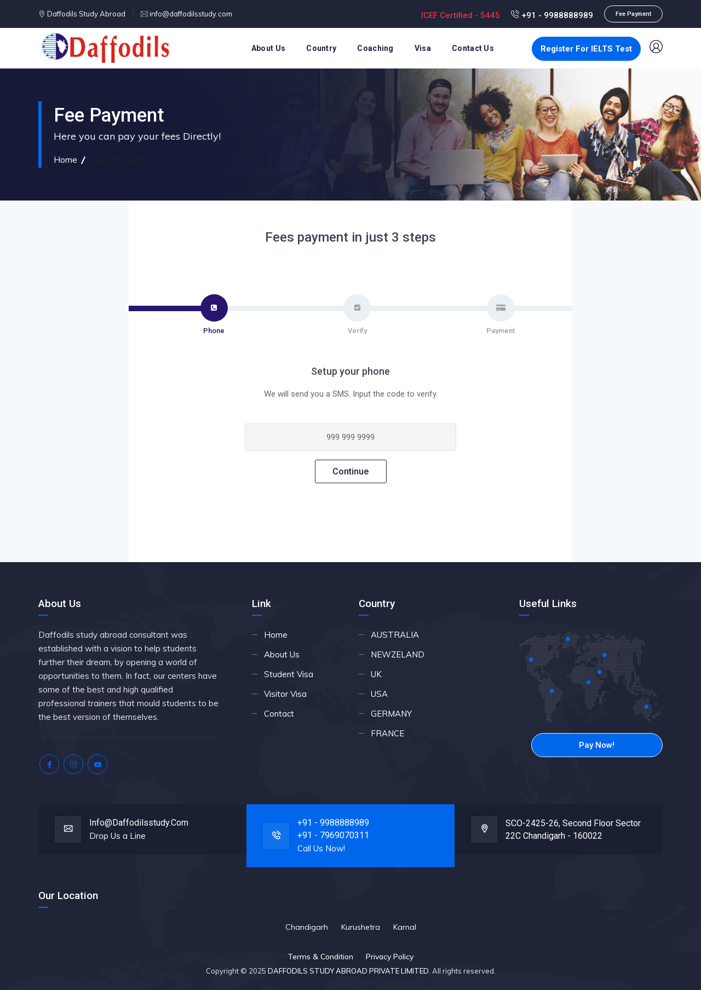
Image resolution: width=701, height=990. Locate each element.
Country (321, 48)
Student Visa (288, 674)
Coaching (375, 48)
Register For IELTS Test (586, 49)
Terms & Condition (320, 957)
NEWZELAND (397, 654)
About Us (268, 48)
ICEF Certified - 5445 (461, 15)
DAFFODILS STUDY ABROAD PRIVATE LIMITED (348, 970)
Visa (423, 48)
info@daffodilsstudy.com (190, 13)
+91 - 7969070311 (333, 835)
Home (65, 159)
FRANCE (387, 733)
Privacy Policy (389, 957)
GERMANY (391, 713)
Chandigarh (306, 927)
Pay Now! (596, 745)
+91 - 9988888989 (552, 15)
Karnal (404, 927)
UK (376, 674)
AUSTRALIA (395, 635)
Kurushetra (360, 927)
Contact (279, 713)
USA (379, 694)
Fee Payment (633, 14)
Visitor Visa (285, 694)
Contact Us (473, 48)
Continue (350, 471)
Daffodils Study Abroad (85, 13)
